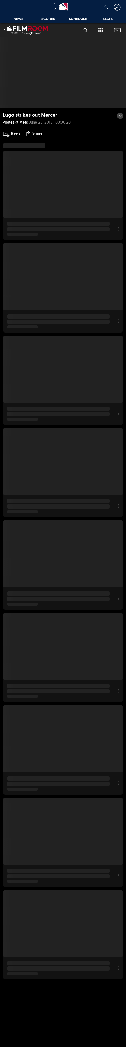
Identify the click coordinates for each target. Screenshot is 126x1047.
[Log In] (117, 7)
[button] (106, 7)
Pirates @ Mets (15, 122)
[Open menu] (9, 7)
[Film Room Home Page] (23, 30)
